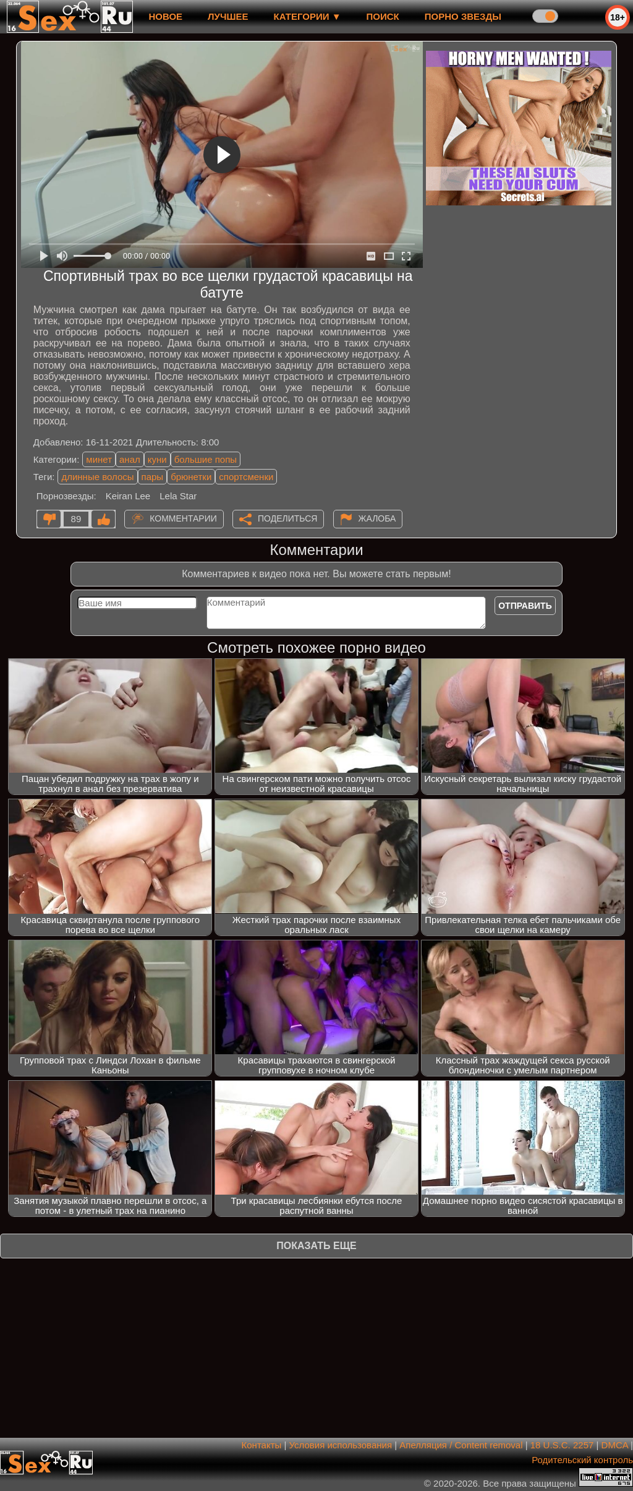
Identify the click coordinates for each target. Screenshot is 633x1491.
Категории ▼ (307, 16)
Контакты (262, 1445)
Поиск (383, 16)
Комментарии (183, 518)
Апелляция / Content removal (460, 1445)
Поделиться (287, 518)
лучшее (228, 16)
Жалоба (377, 518)
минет (99, 459)
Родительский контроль (582, 1459)
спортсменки (246, 476)
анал (129, 459)
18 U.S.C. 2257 (562, 1445)
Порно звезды (463, 16)
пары (153, 476)
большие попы (205, 459)
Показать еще (316, 1245)
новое (165, 16)
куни (157, 459)
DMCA (614, 1445)
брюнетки (191, 476)
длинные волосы (97, 476)
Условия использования (341, 1445)
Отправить (525, 606)
